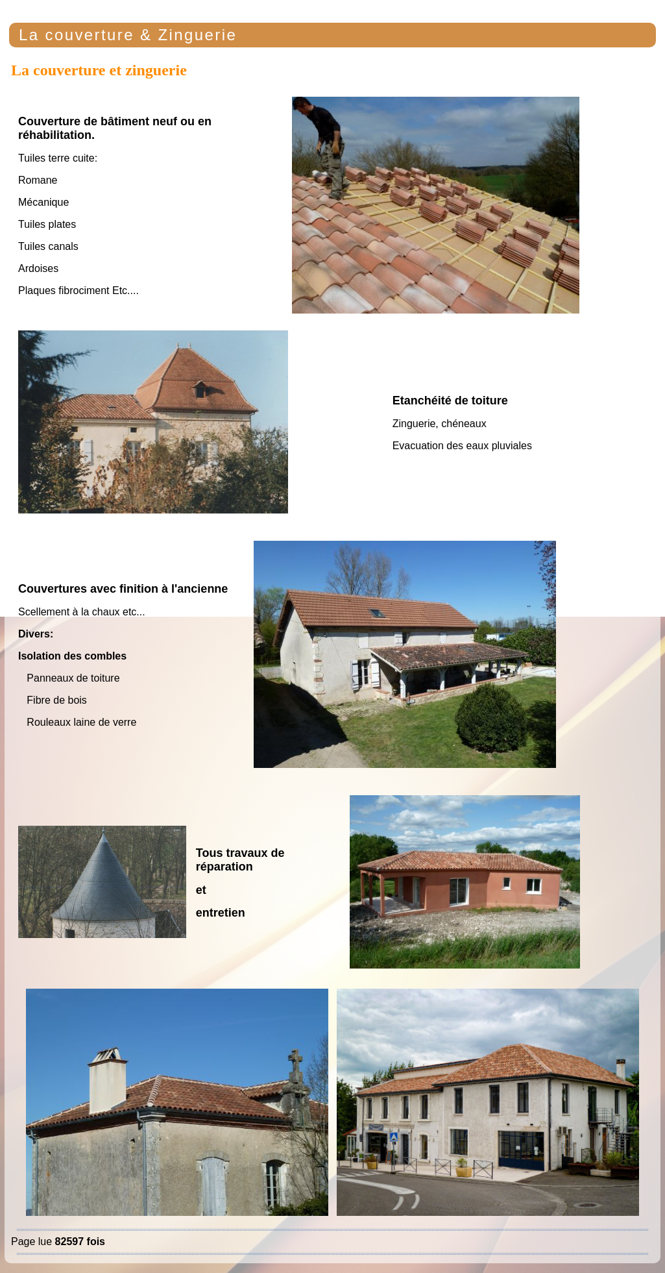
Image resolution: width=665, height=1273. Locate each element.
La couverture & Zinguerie (128, 34)
